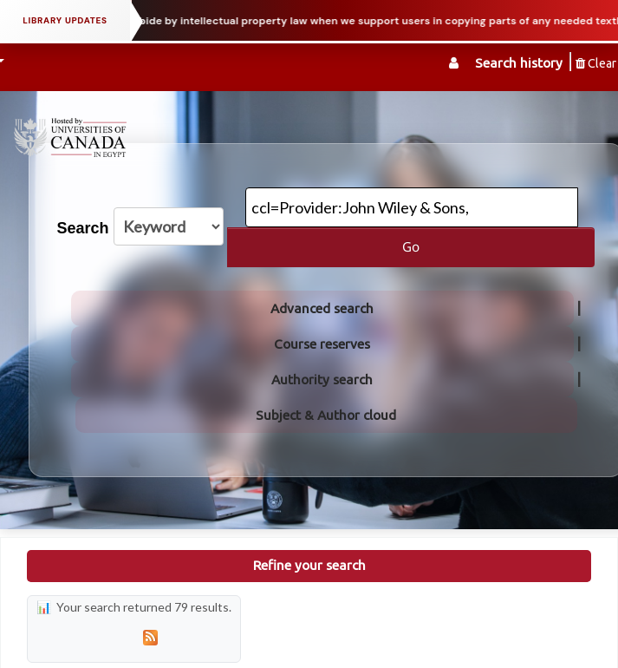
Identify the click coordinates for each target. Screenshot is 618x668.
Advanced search (322, 308)
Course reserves (322, 344)
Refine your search (309, 565)
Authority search (322, 379)
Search (83, 228)
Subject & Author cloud (326, 415)
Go (411, 246)
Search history (519, 63)
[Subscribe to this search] (149, 637)
